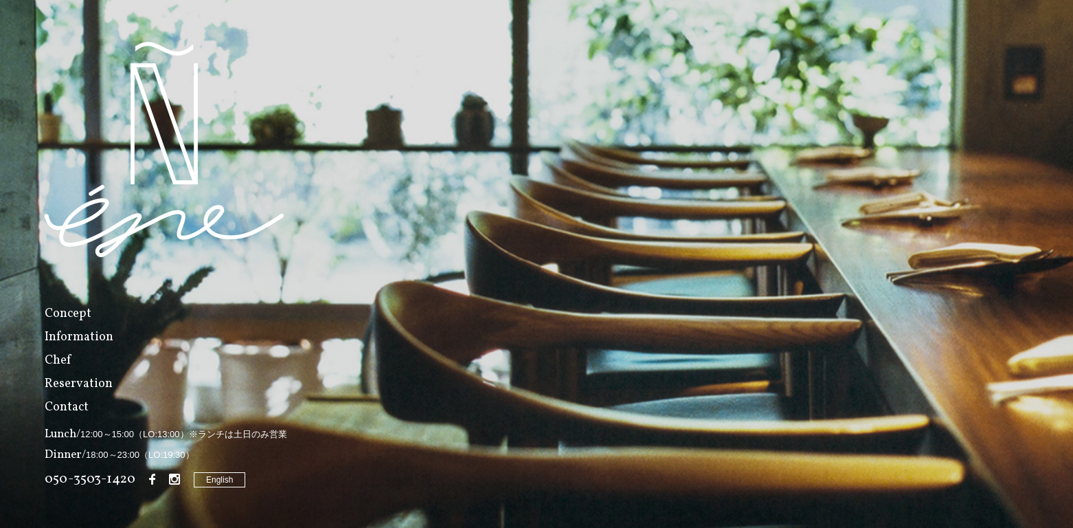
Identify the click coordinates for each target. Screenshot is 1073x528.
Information (79, 337)
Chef (58, 360)
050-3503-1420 (90, 479)
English (219, 480)
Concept (68, 313)
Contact (67, 407)
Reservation (79, 384)
